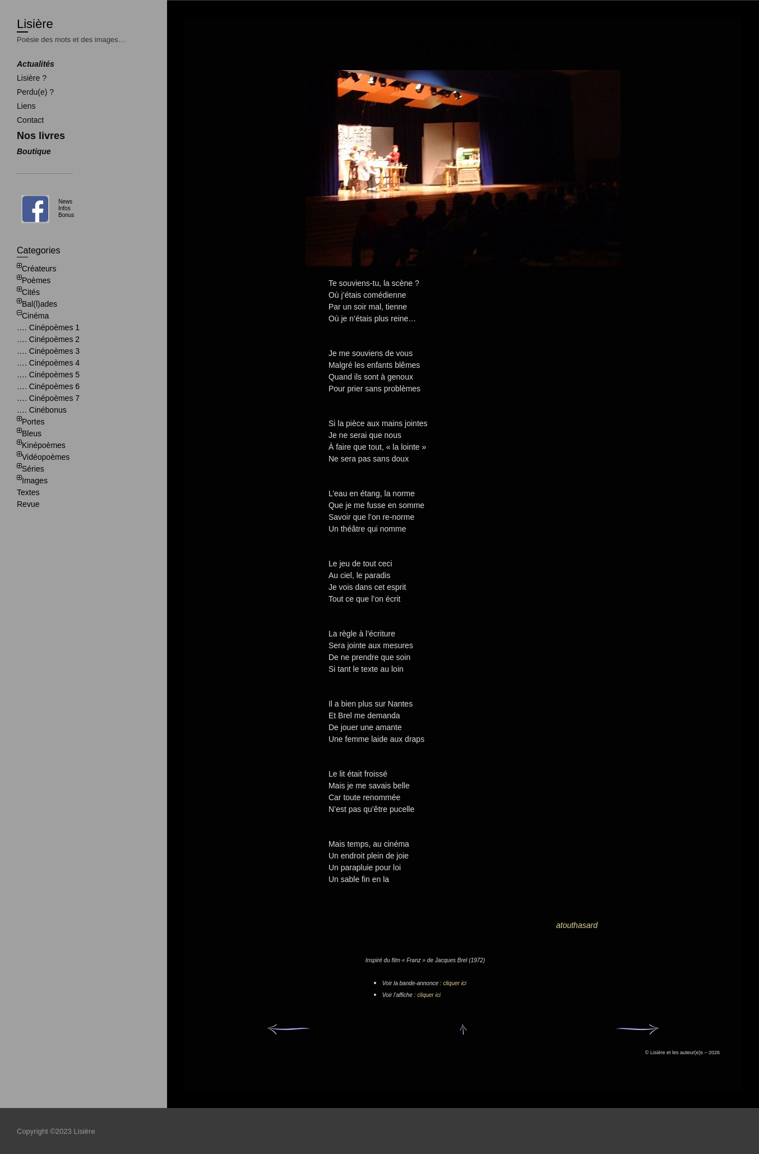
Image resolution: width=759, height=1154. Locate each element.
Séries (33, 468)
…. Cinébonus (42, 409)
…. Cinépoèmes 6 (48, 386)
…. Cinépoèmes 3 (48, 351)
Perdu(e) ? (35, 91)
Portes (33, 421)
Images (35, 480)
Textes (28, 492)
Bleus (31, 433)
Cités (31, 292)
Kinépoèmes (44, 445)
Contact (30, 120)
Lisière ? (32, 77)
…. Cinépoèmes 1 (48, 327)
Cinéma (35, 315)
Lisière (35, 24)
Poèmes (36, 280)
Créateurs (39, 268)
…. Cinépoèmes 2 (48, 339)
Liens (26, 105)
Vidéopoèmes (46, 457)
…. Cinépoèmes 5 (48, 374)
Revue (28, 504)
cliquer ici (454, 983)
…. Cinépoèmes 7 (48, 398)
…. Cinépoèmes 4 (48, 362)
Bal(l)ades (39, 303)
